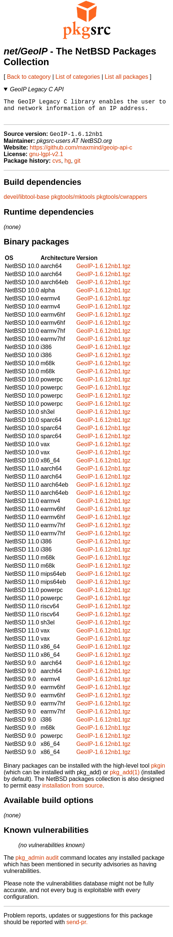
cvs (57, 166)
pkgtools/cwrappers (122, 202)
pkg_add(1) (125, 778)
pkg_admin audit (36, 863)
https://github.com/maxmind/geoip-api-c (81, 153)
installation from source (72, 791)
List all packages (126, 77)
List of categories (77, 77)
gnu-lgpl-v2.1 (46, 159)
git (77, 166)
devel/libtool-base (27, 202)
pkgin (158, 771)
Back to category (29, 77)
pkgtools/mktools (73, 202)
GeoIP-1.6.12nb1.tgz (103, 271)
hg (67, 166)
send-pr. (77, 927)
